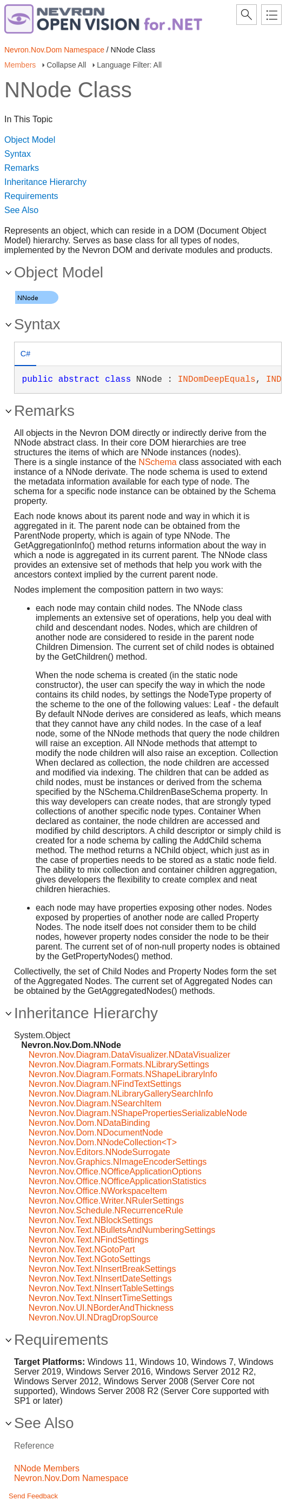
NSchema (157, 462)
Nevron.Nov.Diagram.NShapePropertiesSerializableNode (138, 1113)
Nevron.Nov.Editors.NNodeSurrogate (99, 1152)
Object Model (29, 139)
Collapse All (66, 65)
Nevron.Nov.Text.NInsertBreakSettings (102, 1268)
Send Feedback (33, 1496)
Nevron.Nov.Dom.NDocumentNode (96, 1132)
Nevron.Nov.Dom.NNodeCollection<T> (103, 1142)
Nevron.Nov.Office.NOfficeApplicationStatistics (118, 1181)
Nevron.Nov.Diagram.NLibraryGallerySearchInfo (121, 1093)
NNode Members (46, 1468)
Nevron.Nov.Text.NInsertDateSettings (100, 1278)
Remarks (21, 167)
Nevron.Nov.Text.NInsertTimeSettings (100, 1298)
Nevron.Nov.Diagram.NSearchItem (95, 1103)
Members (20, 65)
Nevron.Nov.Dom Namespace (54, 49)
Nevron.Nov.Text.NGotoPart (82, 1249)
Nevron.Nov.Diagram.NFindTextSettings (105, 1084)
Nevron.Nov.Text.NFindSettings (89, 1239)
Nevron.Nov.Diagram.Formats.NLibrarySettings (119, 1064)
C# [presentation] (25, 353)
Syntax (17, 153)
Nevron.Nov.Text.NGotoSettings (90, 1259)
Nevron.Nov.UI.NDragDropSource (93, 1317)
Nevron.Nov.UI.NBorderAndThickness (101, 1307)
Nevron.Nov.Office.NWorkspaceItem (98, 1191)
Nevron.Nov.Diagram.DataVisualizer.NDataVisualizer (130, 1054)
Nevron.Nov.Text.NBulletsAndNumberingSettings (122, 1229)
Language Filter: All (129, 65)
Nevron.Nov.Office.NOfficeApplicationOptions (115, 1171)
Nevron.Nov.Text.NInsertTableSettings (101, 1288)
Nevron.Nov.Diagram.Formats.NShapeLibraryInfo (123, 1074)
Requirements (31, 196)
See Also (21, 210)
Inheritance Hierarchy (45, 182)
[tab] (25, 355)
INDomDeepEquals (217, 379)
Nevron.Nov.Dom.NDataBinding (89, 1122)
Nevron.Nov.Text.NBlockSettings (91, 1220)
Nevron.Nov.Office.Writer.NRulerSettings (106, 1200)
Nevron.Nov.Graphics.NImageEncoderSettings (118, 1161)
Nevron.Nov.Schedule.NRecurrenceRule (106, 1210)
